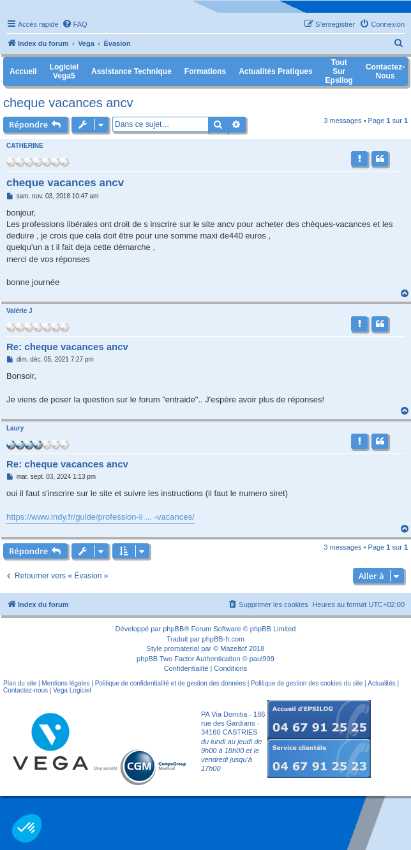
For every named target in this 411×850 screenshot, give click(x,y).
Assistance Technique (131, 71)
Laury (15, 428)
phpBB (173, 629)
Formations (205, 71)
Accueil (23, 71)
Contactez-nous (25, 690)
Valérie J (19, 310)
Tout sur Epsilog (339, 71)
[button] (26, 828)
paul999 (262, 659)
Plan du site (19, 683)
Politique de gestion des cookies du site (306, 683)
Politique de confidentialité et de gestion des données (170, 683)
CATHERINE (24, 145)
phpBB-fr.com (223, 639)
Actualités (381, 683)
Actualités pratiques (275, 71)
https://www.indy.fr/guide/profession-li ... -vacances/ (100, 517)
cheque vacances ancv (68, 103)
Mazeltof (233, 648)
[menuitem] (74, 24)
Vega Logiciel (72, 690)
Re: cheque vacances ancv (67, 346)
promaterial (181, 648)
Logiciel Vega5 (64, 71)
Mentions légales (65, 683)
